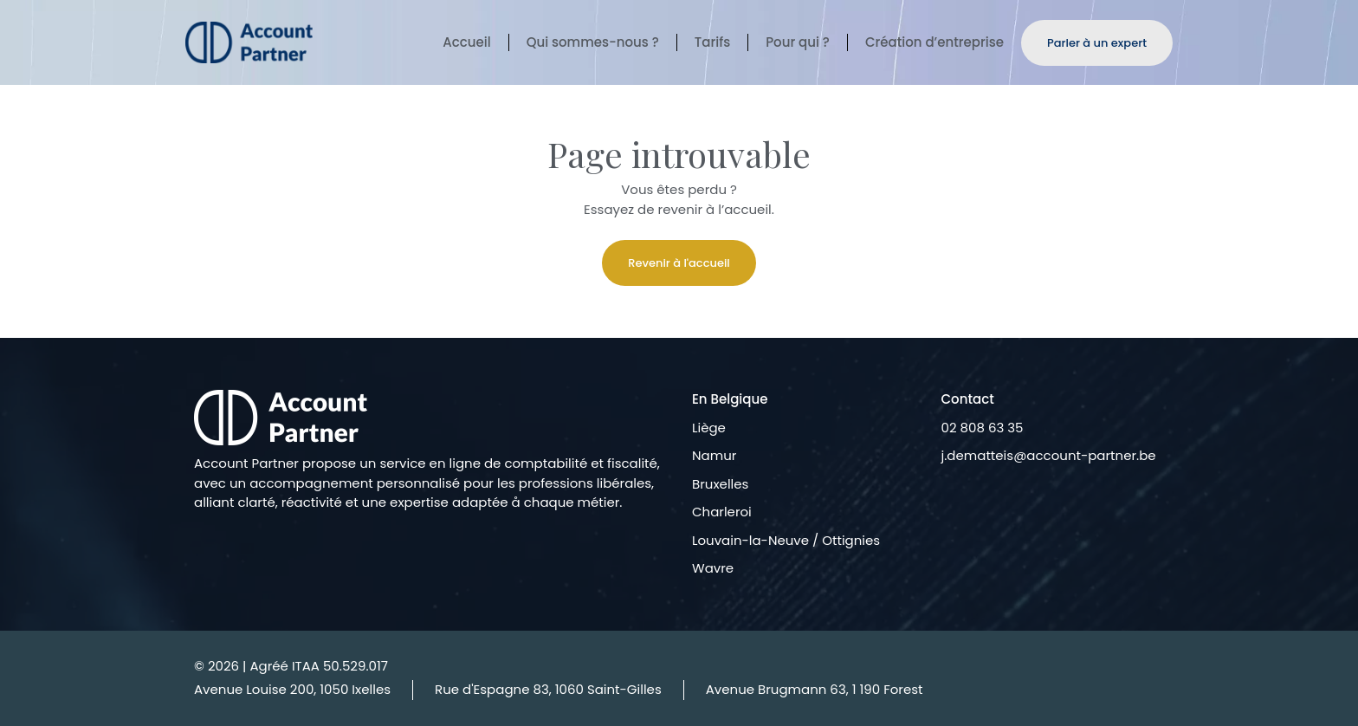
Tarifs (712, 42)
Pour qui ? (798, 42)
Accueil (466, 42)
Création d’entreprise (934, 42)
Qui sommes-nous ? (593, 42)
